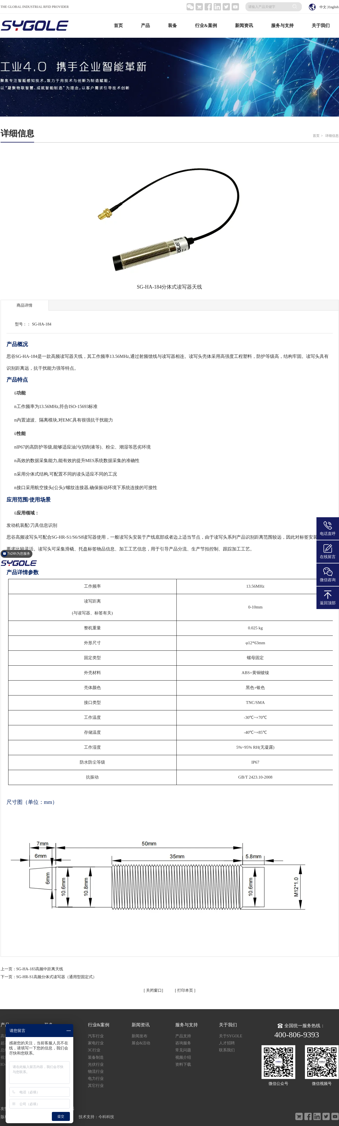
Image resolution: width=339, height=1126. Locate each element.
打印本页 (184, 990)
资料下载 (183, 1064)
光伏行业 (96, 1064)
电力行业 (96, 1078)
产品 (145, 25)
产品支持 (183, 1036)
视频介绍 (183, 1057)
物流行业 (96, 1071)
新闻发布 (139, 1036)
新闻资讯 (244, 25)
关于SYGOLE (230, 1036)
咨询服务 (183, 1043)
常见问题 (183, 1050)
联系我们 (227, 1050)
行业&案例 (206, 25)
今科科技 (106, 1117)
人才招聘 (227, 1043)
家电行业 (96, 1043)
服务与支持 (282, 25)
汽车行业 (96, 1036)
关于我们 (321, 25)
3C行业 (94, 1050)
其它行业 (96, 1085)
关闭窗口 (153, 990)
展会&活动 (141, 1043)
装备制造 (96, 1057)
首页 (118, 25)
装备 (172, 25)
